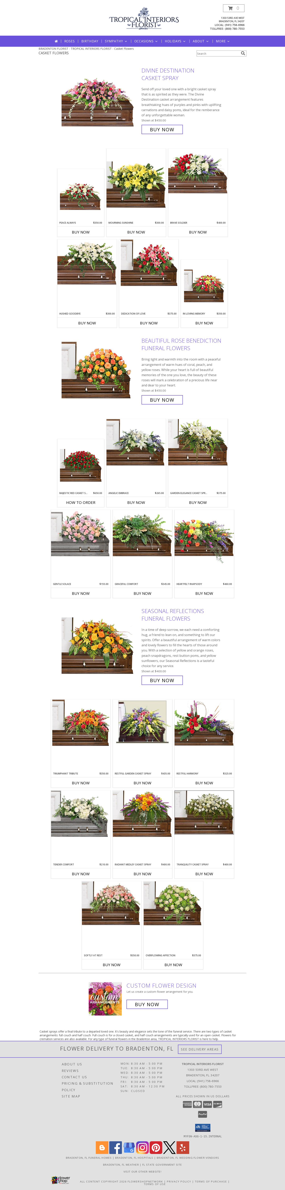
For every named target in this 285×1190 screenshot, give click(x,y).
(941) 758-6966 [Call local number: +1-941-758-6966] (234, 25)
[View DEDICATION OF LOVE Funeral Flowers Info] (149, 263)
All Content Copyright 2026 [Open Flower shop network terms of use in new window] (103, 1181)
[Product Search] (218, 53)
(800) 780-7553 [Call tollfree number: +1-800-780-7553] (234, 29)
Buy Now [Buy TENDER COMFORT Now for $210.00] (81, 873)
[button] (233, 8)
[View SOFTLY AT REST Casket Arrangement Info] (111, 903)
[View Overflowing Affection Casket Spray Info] (173, 903)
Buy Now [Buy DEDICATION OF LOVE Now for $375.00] (149, 323)
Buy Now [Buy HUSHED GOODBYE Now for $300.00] (87, 323)
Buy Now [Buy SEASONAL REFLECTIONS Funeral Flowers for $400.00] (162, 680)
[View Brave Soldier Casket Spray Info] (198, 172)
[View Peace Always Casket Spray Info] (81, 195)
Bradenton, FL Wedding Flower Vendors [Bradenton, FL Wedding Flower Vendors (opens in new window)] (188, 1157)
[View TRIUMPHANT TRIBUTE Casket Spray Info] (80, 723)
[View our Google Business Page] (129, 1153)
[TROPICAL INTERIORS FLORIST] (144, 18)
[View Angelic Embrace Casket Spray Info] (136, 442)
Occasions (146, 41)
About (201, 41)
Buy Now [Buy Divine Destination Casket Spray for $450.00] (162, 129)
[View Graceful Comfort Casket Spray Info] (142, 533)
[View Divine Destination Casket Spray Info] (101, 100)
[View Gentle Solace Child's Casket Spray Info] (80, 533)
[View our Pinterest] (156, 1153)
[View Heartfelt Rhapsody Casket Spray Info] (204, 537)
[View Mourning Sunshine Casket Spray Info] (136, 185)
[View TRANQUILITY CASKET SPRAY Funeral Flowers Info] (204, 812)
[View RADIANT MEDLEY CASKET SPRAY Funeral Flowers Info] (142, 813)
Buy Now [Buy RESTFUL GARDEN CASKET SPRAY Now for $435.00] (142, 783)
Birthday (89, 41)
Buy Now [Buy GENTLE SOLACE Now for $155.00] (81, 593)
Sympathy (116, 41)
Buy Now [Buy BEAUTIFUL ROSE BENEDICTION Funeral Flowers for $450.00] (162, 400)
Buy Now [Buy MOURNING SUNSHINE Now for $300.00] (136, 232)
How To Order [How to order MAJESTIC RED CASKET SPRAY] (80, 502)
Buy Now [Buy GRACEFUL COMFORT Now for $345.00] (142, 593)
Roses (69, 41)
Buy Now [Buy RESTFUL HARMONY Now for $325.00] (204, 783)
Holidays (175, 41)
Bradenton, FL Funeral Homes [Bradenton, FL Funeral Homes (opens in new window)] (89, 1157)
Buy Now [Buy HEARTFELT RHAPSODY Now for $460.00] (204, 593)
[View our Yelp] (183, 1153)
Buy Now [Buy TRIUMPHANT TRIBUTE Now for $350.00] (81, 783)
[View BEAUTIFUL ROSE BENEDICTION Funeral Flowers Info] (101, 370)
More (223, 41)
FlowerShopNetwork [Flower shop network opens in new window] (145, 1181)
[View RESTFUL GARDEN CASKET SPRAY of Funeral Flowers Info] (142, 722)
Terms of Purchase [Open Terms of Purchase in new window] (211, 1181)
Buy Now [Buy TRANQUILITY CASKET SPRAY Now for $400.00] (204, 873)
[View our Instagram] (142, 1153)
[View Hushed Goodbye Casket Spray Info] (87, 263)
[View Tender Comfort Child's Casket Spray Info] (80, 813)
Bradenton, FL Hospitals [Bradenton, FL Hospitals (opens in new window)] (134, 1157)
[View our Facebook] (115, 1153)
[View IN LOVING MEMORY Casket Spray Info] (204, 286)
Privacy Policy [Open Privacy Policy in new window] (179, 1181)
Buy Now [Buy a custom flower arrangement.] (147, 1004)
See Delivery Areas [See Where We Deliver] (200, 1049)
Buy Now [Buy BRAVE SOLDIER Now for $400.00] (198, 232)
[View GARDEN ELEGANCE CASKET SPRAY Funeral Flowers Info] (198, 442)
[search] (243, 53)
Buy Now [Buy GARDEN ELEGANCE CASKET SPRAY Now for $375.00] (198, 502)
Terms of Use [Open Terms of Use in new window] (155, 1184)
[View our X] (169, 1153)
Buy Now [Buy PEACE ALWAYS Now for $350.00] (81, 232)
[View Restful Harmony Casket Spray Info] (204, 723)
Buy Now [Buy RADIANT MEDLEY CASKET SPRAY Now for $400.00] (142, 873)
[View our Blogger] (102, 1153)
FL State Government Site (162, 1164)
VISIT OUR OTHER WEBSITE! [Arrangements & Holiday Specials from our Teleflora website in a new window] (143, 1171)
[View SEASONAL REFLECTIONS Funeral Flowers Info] (101, 645)
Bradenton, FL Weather (121, 1164)
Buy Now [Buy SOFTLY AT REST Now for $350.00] (112, 964)
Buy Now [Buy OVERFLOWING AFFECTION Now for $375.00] (173, 964)
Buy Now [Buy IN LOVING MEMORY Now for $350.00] (204, 323)
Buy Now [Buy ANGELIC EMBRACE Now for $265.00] (136, 502)
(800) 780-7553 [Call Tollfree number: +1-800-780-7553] (211, 1086)
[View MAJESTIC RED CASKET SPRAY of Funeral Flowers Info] (81, 465)
